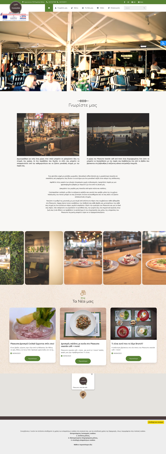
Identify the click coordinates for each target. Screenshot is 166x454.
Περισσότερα (32, 359)
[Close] (91, 382)
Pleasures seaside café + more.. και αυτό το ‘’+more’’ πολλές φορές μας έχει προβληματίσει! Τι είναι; (82, 351)
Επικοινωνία (114, 8)
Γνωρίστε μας (61, 8)
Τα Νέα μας (87, 8)
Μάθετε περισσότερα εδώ (83, 445)
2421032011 (62, 2)
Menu (74, 8)
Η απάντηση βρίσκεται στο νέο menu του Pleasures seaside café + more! (133, 349)
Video (100, 8)
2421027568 (51, 2)
